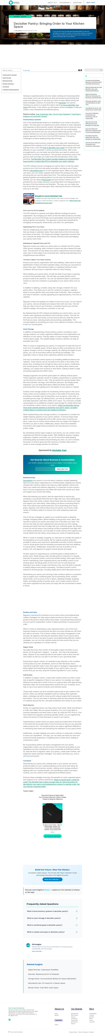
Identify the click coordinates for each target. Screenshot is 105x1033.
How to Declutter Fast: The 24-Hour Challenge (53, 114)
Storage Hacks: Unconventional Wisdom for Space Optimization (52, 979)
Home (11, 19)
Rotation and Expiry (8, 84)
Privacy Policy (73, 1032)
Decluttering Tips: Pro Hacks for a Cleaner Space (46, 983)
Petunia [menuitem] (73, 1017)
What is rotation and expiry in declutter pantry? (52, 932)
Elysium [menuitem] (73, 1023)
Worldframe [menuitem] (74, 1022)
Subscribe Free (62, 469)
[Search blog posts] (94, 70)
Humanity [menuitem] (92, 1022)
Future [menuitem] (91, 1020)
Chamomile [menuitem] (74, 1018)
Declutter (23, 16)
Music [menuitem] (91, 1018)
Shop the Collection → (52, 879)
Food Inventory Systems (10, 75)
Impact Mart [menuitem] (74, 1020)
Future (22, 19)
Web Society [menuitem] (74, 1015)
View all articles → (37, 951)
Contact (91, 1032)
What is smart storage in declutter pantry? (52, 918)
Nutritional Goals (7, 81)
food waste (46, 180)
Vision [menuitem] (56, 1013)
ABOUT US (52, 2)
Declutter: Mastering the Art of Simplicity (43, 974)
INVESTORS (77, 2)
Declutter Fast (59, 450)
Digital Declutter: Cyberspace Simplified (43, 970)
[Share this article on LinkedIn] (81, 70)
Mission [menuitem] (57, 1015)
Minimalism (17, 16)
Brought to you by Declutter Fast (48, 196)
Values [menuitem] (56, 1024)
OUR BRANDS (64, 2)
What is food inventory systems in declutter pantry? (52, 911)
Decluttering (28, 480)
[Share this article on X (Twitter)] (79, 70)
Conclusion (6, 86)
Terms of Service (83, 1032)
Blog (16, 19)
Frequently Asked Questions (11, 89)
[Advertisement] (52, 55)
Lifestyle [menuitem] (91, 1015)
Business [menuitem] (91, 1017)
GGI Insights (18, 30)
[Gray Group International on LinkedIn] (9, 1020)
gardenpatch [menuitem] (74, 1013)
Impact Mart (91, 2)
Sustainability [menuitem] (93, 1013)
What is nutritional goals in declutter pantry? (52, 925)
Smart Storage (7, 78)
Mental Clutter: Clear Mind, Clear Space (43, 988)
